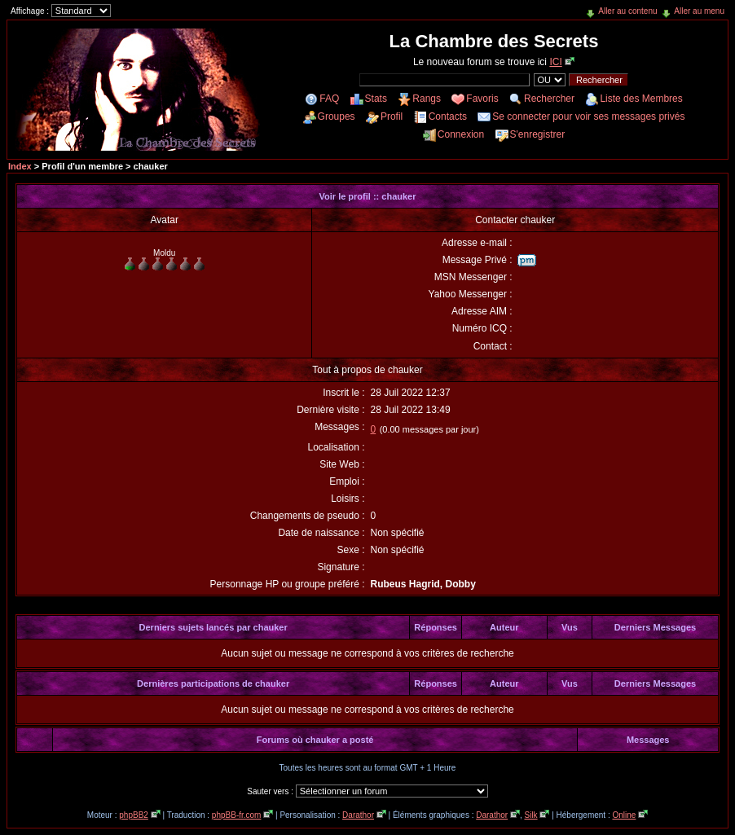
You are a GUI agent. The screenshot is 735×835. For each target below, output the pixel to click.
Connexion (461, 134)
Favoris (482, 98)
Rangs (426, 98)
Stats (376, 98)
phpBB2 (133, 815)
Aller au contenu (627, 11)
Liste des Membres (641, 98)
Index (20, 166)
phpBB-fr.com (237, 815)
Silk (530, 815)
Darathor (358, 815)
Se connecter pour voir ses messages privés (588, 116)
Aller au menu (699, 11)
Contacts (448, 116)
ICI (555, 62)
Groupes (336, 116)
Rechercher (549, 98)
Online (624, 815)
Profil (392, 116)
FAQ (329, 98)
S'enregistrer (538, 134)
